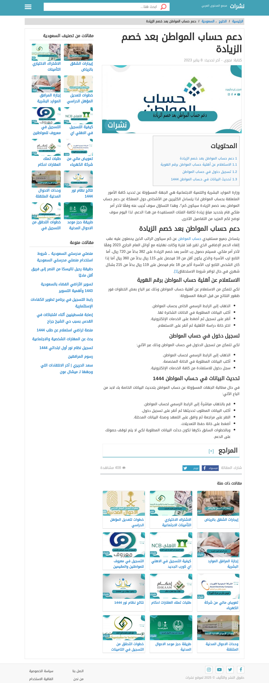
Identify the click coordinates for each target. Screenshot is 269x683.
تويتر (190, 468)
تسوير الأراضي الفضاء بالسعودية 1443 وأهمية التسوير (67, 287)
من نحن (78, 679)
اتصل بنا (78, 671)
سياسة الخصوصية (41, 671)
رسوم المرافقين (80, 356)
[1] (176, 271)
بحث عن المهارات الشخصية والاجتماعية (62, 339)
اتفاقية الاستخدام (41, 679)
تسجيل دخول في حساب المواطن (210, 172)
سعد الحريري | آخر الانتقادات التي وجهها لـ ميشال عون (67, 368)
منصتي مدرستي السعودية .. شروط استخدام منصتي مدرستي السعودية (65, 257)
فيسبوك (210, 468)
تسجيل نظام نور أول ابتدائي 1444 (66, 348)
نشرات (237, 6)
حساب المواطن (190, 238)
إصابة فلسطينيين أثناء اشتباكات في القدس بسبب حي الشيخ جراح (65, 318)
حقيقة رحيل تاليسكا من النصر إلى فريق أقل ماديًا (62, 272)
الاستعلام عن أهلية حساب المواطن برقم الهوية (199, 164)
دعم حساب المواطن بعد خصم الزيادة (208, 158)
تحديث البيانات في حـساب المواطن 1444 (204, 179)
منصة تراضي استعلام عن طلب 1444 (65, 330)
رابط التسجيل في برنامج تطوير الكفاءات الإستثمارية (62, 303)
